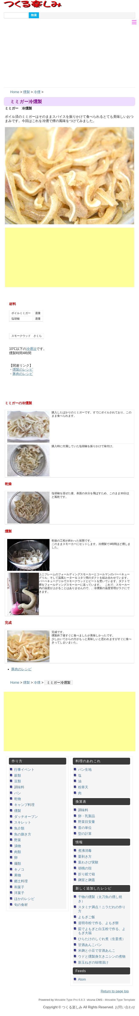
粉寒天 (83, 787)
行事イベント (24, 769)
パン (17, 793)
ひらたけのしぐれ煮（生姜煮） (101, 939)
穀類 (17, 775)
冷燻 (37, 92)
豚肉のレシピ (22, 374)
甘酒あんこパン (90, 945)
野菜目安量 (86, 822)
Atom (82, 979)
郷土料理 (21, 881)
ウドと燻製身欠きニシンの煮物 (101, 956)
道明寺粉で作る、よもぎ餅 (98, 923)
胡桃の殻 (85, 868)
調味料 (19, 787)
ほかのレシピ (24, 899)
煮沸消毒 (85, 850)
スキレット (22, 822)
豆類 (17, 781)
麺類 (17, 863)
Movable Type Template (120, 999)
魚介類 (19, 828)
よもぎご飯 (86, 917)
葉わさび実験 (88, 862)
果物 (17, 875)
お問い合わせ (125, 1007)
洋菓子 (19, 893)
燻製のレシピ (22, 369)
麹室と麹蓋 (86, 880)
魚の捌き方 (22, 834)
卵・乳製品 (86, 816)
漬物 (17, 846)
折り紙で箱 (86, 874)
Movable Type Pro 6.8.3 (70, 999)
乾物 (17, 799)
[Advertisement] (69, 55)
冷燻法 (31, 349)
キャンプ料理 (24, 805)
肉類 (17, 852)
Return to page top (115, 991)
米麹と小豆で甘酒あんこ (96, 950)
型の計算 (85, 833)
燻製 (26, 92)
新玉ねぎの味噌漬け (93, 962)
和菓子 (19, 887)
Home (14, 92)
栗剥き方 (85, 856)
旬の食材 (21, 905)
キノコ (19, 869)
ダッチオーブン (26, 816)
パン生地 (85, 769)
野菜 (17, 840)
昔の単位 (85, 827)
